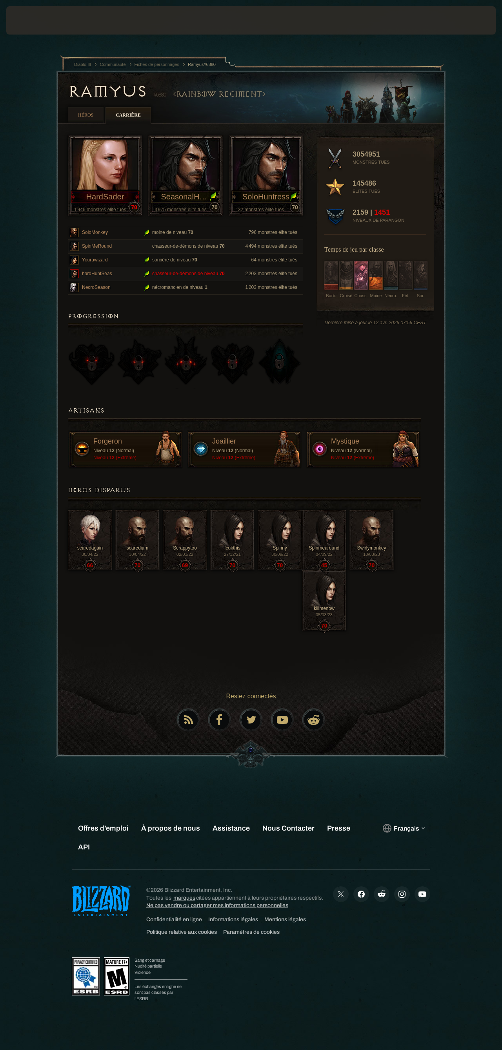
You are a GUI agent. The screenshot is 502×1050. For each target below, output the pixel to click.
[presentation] (30, 20)
